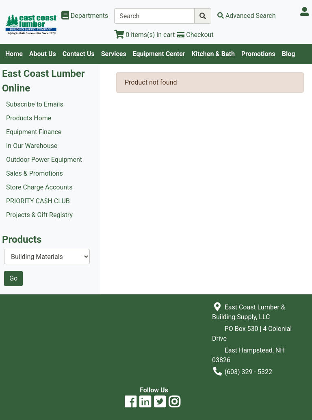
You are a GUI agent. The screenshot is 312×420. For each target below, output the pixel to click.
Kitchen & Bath (213, 54)
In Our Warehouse (31, 146)
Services (113, 54)
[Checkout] (195, 35)
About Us (42, 54)
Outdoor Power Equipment (44, 159)
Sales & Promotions (34, 173)
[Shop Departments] (84, 16)
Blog (288, 54)
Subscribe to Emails (34, 104)
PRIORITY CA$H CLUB (38, 201)
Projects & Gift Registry (39, 215)
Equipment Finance (33, 132)
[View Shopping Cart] (144, 35)
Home (14, 54)
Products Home (28, 118)
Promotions (258, 54)
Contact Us (79, 54)
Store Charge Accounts (39, 187)
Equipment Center (159, 54)
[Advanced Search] (246, 16)
